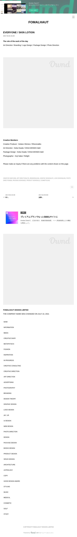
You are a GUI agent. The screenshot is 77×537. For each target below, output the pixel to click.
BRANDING (7, 393)
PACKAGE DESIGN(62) (19, 180)
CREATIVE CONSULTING (12, 366)
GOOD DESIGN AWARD (12, 481)
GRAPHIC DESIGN (10, 404)
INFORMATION (9, 327)
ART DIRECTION (9, 377)
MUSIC (6, 492)
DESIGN (6, 437)
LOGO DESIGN (9, 410)
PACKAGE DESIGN (10, 443)
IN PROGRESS (9, 360)
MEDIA (6, 333)
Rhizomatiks (36, 144)
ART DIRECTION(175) (23, 178)
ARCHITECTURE (9, 465)
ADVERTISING (9, 382)
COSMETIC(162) (45, 180)
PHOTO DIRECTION (10, 432)
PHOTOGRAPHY (9, 388)
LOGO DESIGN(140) (60, 178)
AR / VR (6, 415)
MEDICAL (7, 497)
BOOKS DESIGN (9, 448)
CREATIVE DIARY (10, 338)
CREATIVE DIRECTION (11, 371)
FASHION (7, 349)
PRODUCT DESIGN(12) (33, 180)
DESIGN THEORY (10, 399)
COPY (6, 476)
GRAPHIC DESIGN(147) (46, 178)
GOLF (6, 509)
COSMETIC (7, 503)
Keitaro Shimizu (24, 144)
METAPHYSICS (9, 344)
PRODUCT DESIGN (10, 454)
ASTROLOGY (8, 470)
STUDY (6, 514)
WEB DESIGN (8, 426)
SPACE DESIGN (9, 459)
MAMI (5, 322)
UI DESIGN (7, 421)
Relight (26, 156)
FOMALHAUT (38, 22)
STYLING (7, 486)
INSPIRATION (8, 355)
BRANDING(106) (34, 178)
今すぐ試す (34, 10)
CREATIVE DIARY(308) (9, 178)
